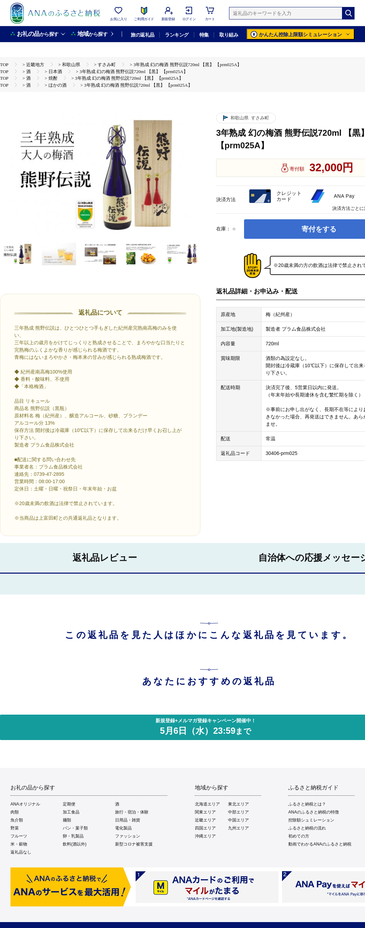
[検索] (348, 13)
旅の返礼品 (142, 35)
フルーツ (18, 836)
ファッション (127, 836)
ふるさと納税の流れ (307, 828)
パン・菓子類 (75, 828)
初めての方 (298, 836)
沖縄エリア (205, 836)
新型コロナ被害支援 (134, 844)
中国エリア (238, 820)
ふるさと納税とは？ (307, 804)
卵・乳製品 (73, 836)
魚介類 (16, 820)
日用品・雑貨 (127, 820)
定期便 (69, 804)
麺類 (67, 820)
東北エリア (238, 804)
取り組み (228, 35)
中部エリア (238, 812)
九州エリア (238, 828)
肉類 (14, 812)
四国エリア (205, 828)
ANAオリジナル (25, 804)
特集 (204, 35)
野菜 (14, 828)
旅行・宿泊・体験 (132, 812)
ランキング (176, 35)
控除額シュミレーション (311, 820)
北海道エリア (207, 804)
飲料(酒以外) (74, 844)
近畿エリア (205, 820)
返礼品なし (20, 852)
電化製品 (123, 828)
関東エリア (205, 812)
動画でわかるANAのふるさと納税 (319, 844)
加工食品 (71, 812)
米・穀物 (18, 844)
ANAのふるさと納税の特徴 (313, 812)
